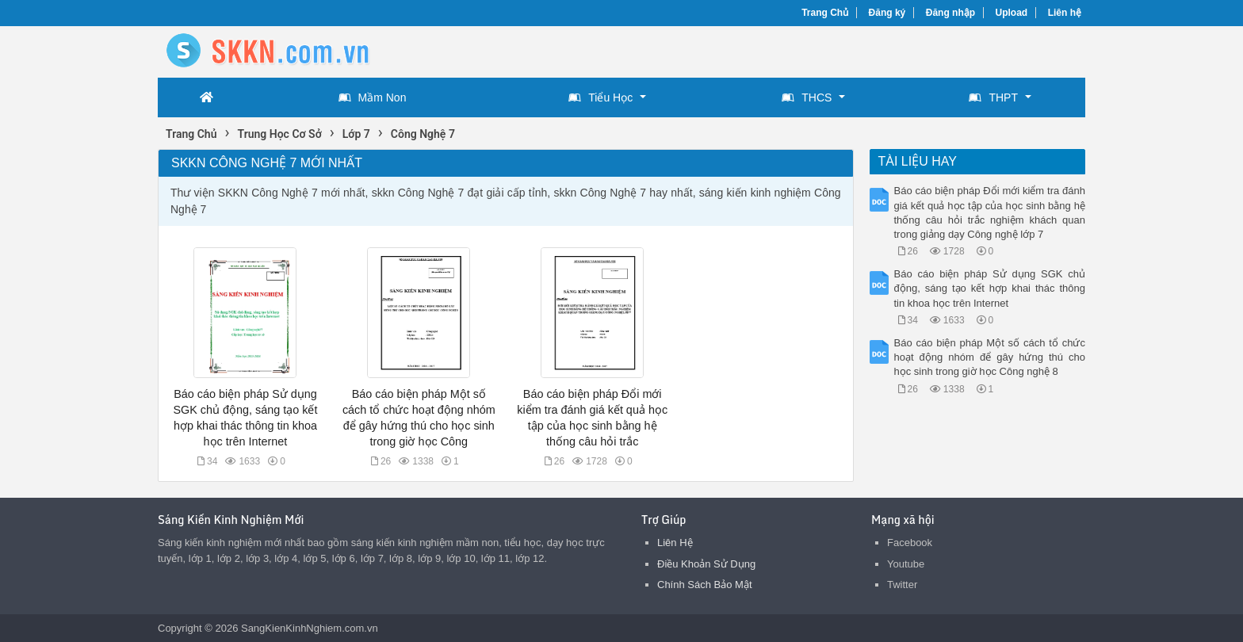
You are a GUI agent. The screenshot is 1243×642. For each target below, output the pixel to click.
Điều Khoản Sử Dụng (706, 564)
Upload (1012, 12)
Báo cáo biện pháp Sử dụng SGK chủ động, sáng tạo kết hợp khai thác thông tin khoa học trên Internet (990, 288)
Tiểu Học (600, 97)
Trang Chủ (824, 12)
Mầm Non (372, 97)
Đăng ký (887, 12)
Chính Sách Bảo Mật (704, 584)
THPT (993, 97)
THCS (807, 97)
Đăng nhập (950, 12)
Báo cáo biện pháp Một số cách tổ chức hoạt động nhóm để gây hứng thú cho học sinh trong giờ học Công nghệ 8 (990, 357)
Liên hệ (1064, 12)
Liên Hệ (675, 542)
